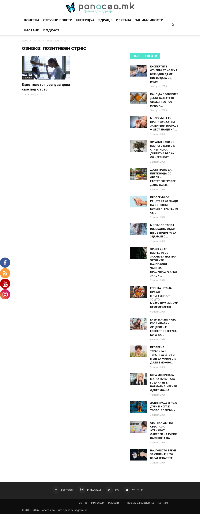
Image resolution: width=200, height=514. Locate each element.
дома (25, 40)
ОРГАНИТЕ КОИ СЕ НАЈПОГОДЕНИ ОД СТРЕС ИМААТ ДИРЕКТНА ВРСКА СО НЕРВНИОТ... (162, 150)
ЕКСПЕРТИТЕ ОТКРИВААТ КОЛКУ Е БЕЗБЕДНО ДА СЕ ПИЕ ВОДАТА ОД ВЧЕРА (163, 74)
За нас (83, 502)
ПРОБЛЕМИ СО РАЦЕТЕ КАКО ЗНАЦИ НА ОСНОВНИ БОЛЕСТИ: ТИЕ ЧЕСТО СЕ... (164, 205)
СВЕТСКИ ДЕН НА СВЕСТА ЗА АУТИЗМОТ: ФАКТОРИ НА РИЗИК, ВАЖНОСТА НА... (163, 430)
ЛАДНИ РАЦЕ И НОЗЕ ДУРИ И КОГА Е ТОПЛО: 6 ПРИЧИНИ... (164, 406)
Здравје (105, 20)
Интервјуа (85, 20)
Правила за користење (140, 502)
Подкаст (51, 30)
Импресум (97, 502)
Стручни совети (57, 20)
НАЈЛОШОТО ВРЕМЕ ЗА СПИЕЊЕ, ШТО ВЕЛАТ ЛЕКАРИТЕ (163, 454)
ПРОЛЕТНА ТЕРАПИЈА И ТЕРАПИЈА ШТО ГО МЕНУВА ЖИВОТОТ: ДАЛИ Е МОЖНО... (163, 355)
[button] (173, 25)
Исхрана (123, 20)
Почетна (31, 20)
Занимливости (149, 20)
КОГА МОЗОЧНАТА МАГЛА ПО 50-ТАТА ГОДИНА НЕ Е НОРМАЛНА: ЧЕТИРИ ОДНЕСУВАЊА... (163, 383)
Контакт (163, 502)
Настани (31, 30)
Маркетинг (115, 502)
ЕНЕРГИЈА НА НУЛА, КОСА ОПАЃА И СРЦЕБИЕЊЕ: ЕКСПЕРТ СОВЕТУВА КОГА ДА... (163, 327)
